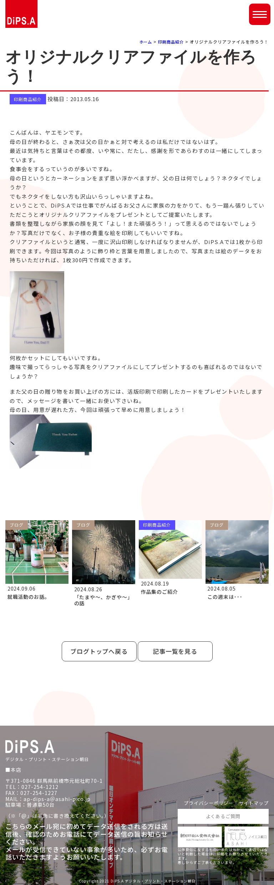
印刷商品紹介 (170, 42)
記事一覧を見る (175, 651)
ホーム (143, 42)
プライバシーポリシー (204, 802)
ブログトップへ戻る (99, 651)
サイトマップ (253, 802)
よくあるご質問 (223, 815)
